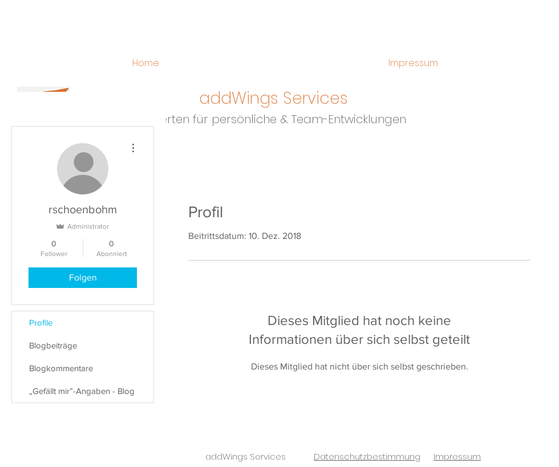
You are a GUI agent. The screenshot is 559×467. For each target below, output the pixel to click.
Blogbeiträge (53, 345)
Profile (40, 322)
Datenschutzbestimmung (367, 456)
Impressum (457, 456)
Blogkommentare (61, 368)
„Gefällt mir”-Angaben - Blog (82, 391)
